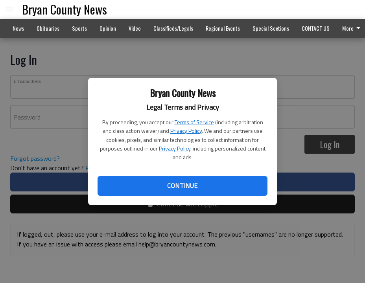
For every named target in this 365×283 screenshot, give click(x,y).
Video (135, 28)
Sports (79, 28)
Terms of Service (194, 122)
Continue (182, 185)
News (18, 28)
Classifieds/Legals (173, 28)
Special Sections (271, 28)
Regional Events (223, 28)
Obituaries (48, 28)
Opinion (108, 28)
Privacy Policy (186, 131)
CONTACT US (316, 28)
